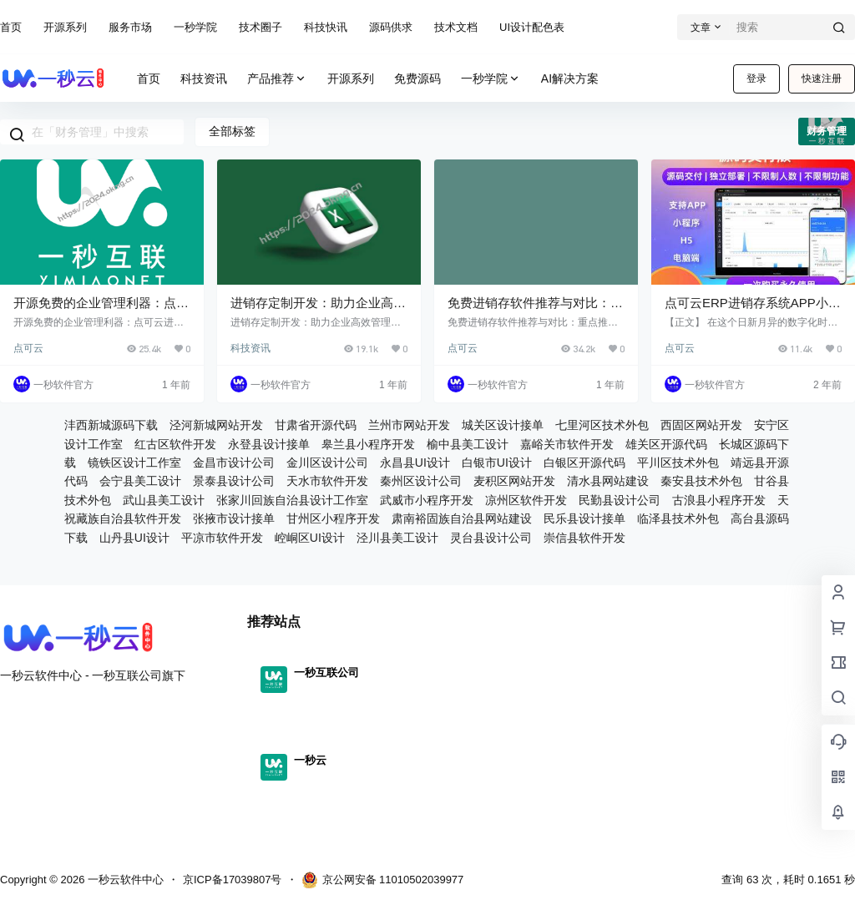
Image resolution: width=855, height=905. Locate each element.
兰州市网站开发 (409, 425)
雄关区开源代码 (666, 444)
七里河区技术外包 (602, 425)
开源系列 (65, 27)
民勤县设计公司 (619, 500)
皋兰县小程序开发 (368, 444)
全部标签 (232, 131)
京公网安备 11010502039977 (382, 880)
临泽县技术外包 (678, 518)
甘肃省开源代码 (316, 425)
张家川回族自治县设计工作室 (292, 500)
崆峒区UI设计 (310, 537)
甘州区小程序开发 (333, 518)
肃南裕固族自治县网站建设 (462, 518)
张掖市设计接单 (234, 518)
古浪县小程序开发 (719, 500)
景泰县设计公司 (234, 481)
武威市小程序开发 (426, 500)
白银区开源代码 (584, 462)
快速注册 (822, 78)
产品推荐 (277, 79)
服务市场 (130, 27)
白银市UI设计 (497, 462)
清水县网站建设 (608, 481)
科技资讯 (250, 348)
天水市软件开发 (327, 481)
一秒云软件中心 (124, 879)
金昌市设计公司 (234, 462)
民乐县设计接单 (584, 518)
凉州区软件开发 (526, 500)
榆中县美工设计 (467, 444)
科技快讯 (325, 27)
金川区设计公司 (327, 462)
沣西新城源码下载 (111, 425)
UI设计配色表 (531, 27)
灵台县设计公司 (491, 537)
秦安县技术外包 (701, 481)
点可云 (28, 348)
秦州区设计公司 (421, 481)
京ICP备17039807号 (232, 879)
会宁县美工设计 (140, 481)
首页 (11, 27)
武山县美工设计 (164, 500)
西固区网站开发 (701, 425)
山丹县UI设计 (134, 537)
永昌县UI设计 (415, 462)
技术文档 (456, 27)
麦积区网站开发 (514, 481)
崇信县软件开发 (584, 537)
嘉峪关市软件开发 (567, 444)
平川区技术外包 (678, 462)
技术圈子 (260, 27)
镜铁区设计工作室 (134, 462)
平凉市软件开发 (222, 537)
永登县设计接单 (269, 444)
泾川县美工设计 (397, 537)
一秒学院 (195, 27)
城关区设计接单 (503, 425)
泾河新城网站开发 (216, 425)
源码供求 (390, 27)
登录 (756, 78)
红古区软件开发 (175, 444)
